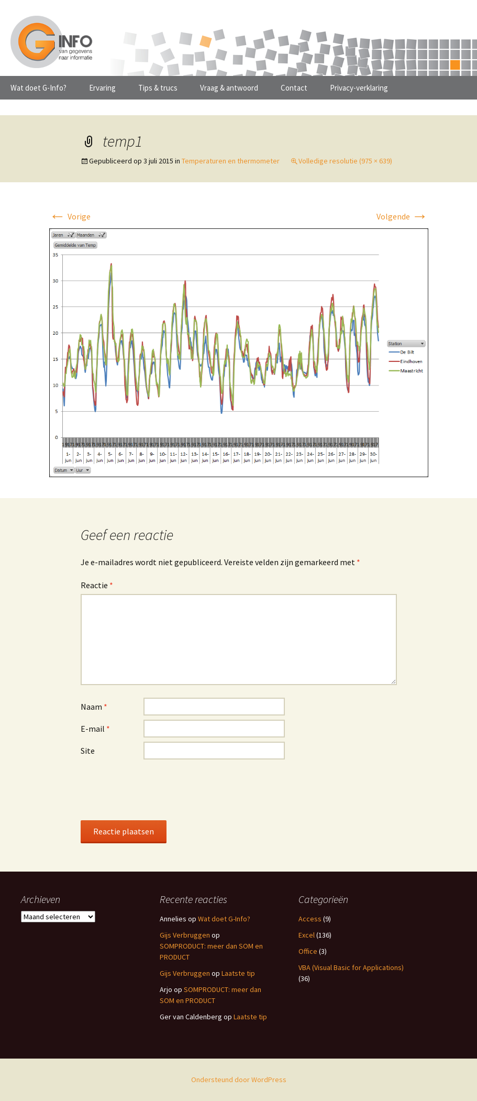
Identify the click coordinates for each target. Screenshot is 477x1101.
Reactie (97, 585)
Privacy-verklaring (359, 88)
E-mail (95, 728)
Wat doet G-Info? (38, 88)
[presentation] (160, 789)
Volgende (402, 216)
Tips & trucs (158, 88)
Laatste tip (238, 973)
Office (307, 951)
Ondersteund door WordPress (238, 1079)
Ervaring (102, 88)
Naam (94, 706)
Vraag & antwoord (229, 88)
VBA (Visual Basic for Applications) (351, 967)
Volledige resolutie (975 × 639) (345, 161)
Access (309, 918)
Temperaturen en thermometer (231, 161)
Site (88, 750)
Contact (294, 88)
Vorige (70, 216)
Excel (306, 935)
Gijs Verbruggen (185, 935)
